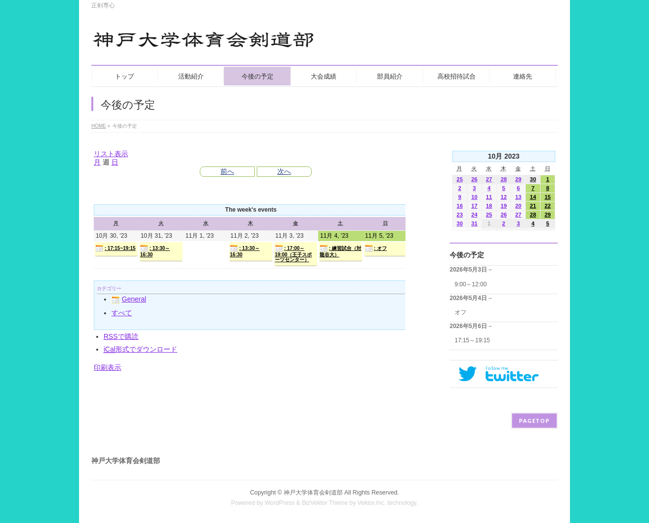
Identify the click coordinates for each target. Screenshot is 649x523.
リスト (111, 154)
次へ (284, 171)
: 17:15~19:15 (115, 248)
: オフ (376, 248)
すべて (121, 313)
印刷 (107, 367)
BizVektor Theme (325, 502)
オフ (460, 312)
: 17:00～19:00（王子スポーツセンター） (293, 253)
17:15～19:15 (472, 340)
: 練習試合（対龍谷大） (340, 251)
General (128, 299)
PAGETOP (534, 420)
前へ (227, 171)
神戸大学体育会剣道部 (313, 492)
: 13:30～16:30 (155, 251)
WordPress (280, 502)
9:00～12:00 (471, 284)
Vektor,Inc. (371, 502)
